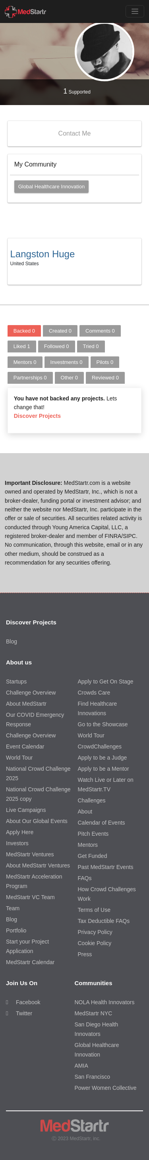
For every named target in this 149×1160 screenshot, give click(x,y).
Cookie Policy (95, 943)
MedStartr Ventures (30, 854)
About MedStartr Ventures (38, 865)
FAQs (85, 878)
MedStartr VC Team (30, 897)
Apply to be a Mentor (103, 769)
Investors (17, 843)
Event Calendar (25, 746)
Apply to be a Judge (102, 757)
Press (85, 954)
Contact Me (74, 133)
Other (69, 378)
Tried (91, 346)
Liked (22, 346)
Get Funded (92, 856)
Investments (66, 362)
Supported (77, 91)
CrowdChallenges (100, 746)
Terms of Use (94, 910)
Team (12, 908)
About (85, 811)
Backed (24, 331)
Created (60, 331)
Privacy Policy (95, 932)
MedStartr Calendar (30, 962)
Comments (100, 331)
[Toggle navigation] (135, 11)
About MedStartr (26, 704)
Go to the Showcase (103, 724)
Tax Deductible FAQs (104, 921)
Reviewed (105, 378)
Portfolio (16, 930)
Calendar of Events (101, 822)
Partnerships (30, 378)
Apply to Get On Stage (106, 681)
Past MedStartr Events (106, 867)
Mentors (25, 362)
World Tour (19, 757)
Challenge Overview (31, 692)
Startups (16, 681)
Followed (56, 346)
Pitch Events (93, 834)
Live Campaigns (26, 810)
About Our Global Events (37, 821)
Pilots (105, 362)
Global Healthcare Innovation (51, 187)
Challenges (92, 800)
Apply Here (19, 832)
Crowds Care (94, 692)
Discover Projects (37, 416)
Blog (11, 641)
